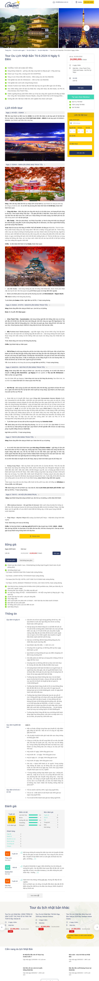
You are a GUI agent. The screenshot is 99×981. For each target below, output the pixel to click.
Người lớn (72, 128)
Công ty (9, 846)
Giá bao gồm (11, 560)
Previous (12, 28)
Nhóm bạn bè (10, 841)
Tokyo (74, 72)
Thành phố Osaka (78, 70)
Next (86, 28)
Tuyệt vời (46, 815)
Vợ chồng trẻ (10, 843)
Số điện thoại (73, 144)
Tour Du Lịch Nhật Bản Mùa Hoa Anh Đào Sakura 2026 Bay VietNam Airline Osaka (79, 916)
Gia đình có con (11, 839)
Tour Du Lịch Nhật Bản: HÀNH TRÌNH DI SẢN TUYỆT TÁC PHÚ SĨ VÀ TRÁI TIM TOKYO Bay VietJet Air (18, 916)
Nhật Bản (75, 68)
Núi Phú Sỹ (87, 70)
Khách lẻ (9, 836)
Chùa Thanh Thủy (84, 68)
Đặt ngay (56, 553)
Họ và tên (72, 136)
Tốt (45, 820)
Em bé (88, 128)
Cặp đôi (9, 834)
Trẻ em (80, 128)
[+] (35, 859)
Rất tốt (46, 817)
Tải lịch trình (35, 536)
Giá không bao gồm (26, 560)
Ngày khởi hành (74, 120)
